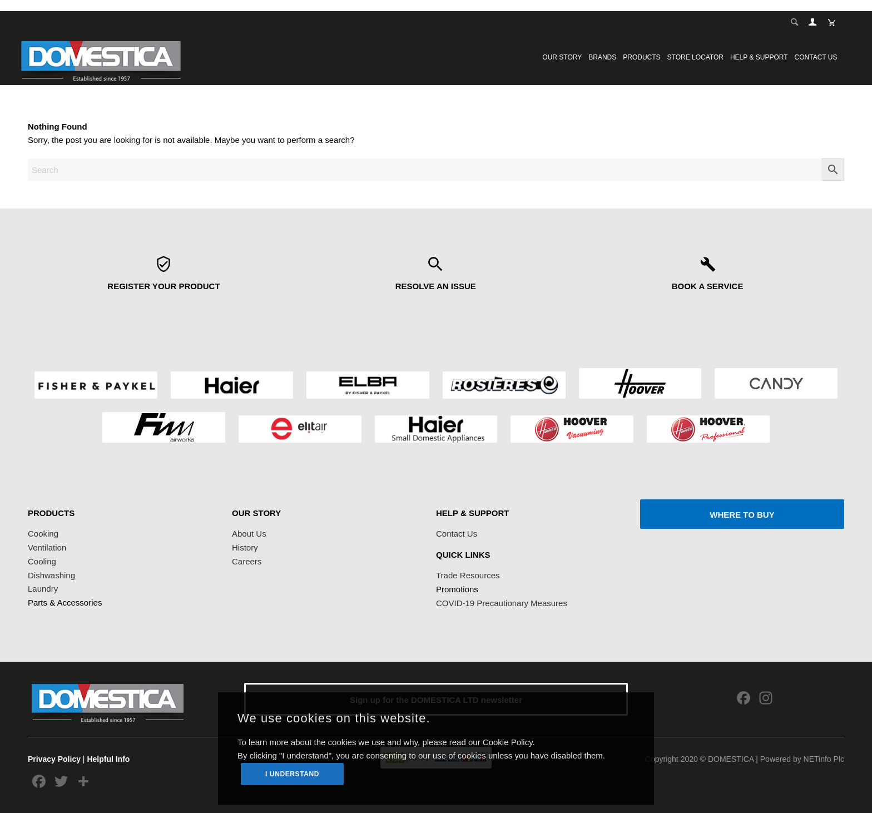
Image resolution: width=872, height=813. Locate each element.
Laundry (43, 588)
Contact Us (456, 533)
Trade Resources (468, 575)
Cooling (42, 561)
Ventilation (47, 547)
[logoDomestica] (100, 57)
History (245, 547)
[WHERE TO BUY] (742, 514)
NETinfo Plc (824, 759)
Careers (246, 561)
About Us (249, 533)
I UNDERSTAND (292, 774)
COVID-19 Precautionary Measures (501, 603)
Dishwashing (51, 575)
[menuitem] (562, 57)
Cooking (43, 533)
